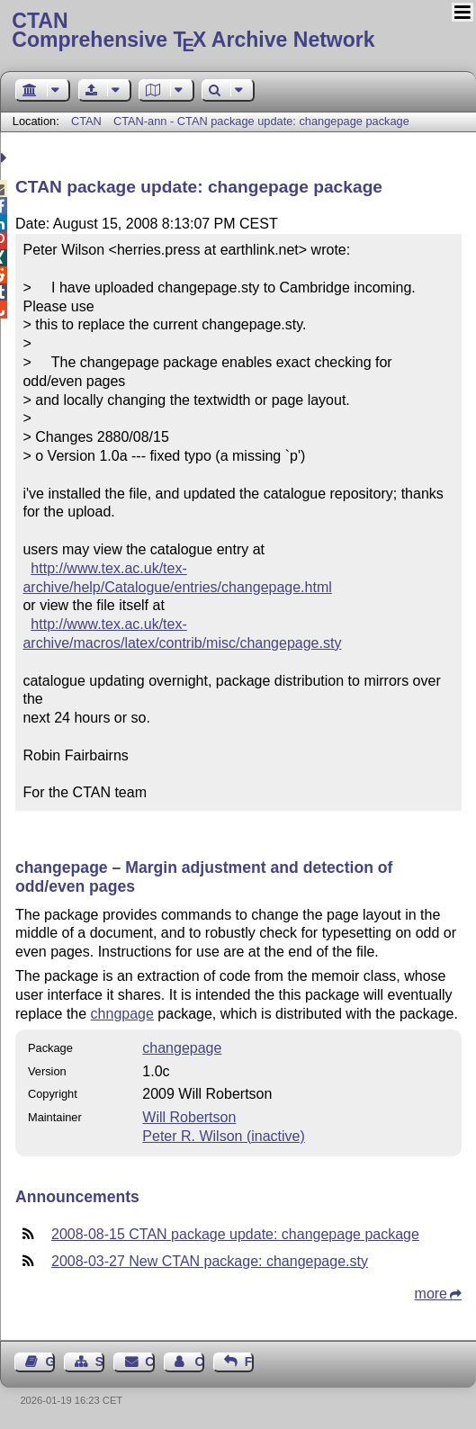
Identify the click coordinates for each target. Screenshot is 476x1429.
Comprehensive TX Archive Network (237, 31)
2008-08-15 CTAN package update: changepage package (235, 1234)
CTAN (86, 121)
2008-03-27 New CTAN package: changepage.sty (209, 1261)
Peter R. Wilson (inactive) (223, 1136)
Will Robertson (189, 1117)
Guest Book (50, 1361)
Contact (149, 1361)
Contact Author (198, 1361)
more (431, 1293)
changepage (181, 1048)
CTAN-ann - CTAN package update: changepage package (261, 121)
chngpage (122, 1013)
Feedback (249, 1361)
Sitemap (99, 1361)
